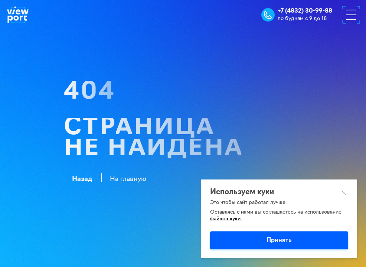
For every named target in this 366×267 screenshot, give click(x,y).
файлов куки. (226, 219)
